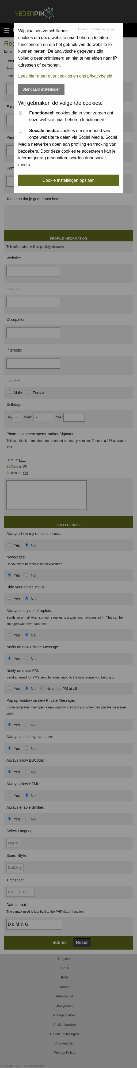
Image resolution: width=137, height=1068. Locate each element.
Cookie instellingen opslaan (97, 29)
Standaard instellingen (41, 89)
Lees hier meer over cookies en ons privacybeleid (65, 76)
